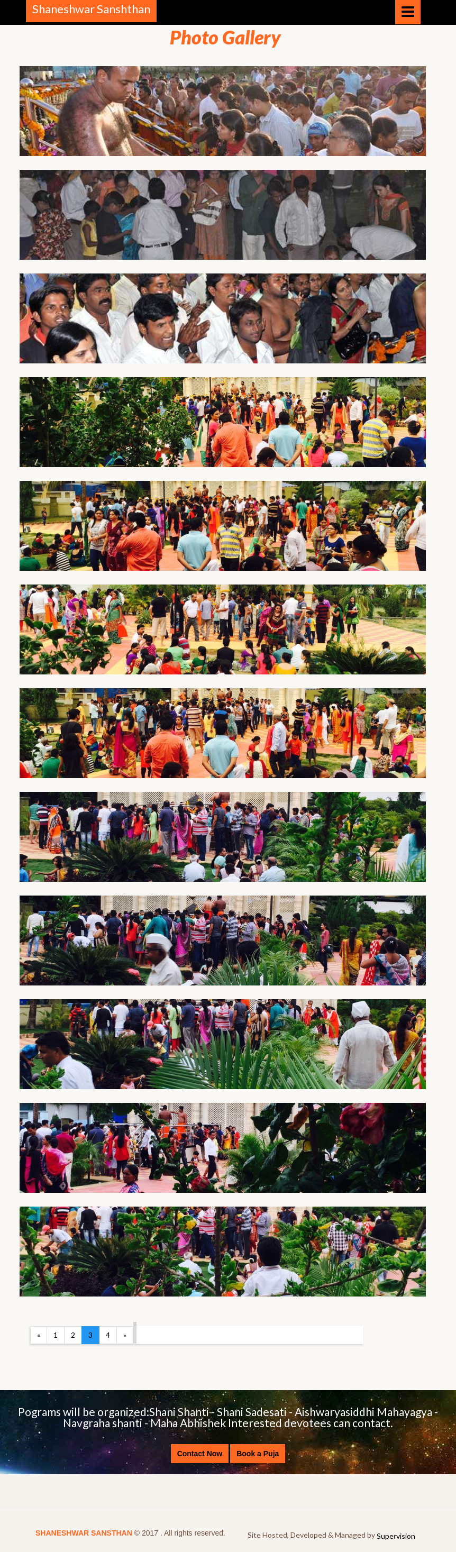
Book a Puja (257, 1453)
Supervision (396, 1535)
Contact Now (200, 1453)
